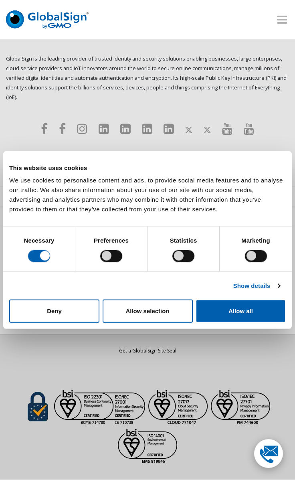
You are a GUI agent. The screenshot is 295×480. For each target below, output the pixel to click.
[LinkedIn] (104, 128)
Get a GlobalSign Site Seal (147, 350)
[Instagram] (82, 128)
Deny (54, 311)
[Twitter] (188, 128)
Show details (252, 285)
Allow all (240, 311)
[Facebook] (44, 128)
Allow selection (147, 311)
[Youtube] (227, 128)
